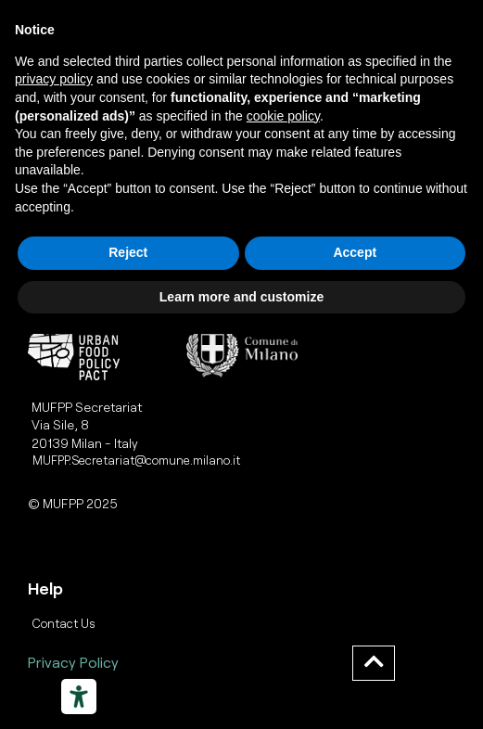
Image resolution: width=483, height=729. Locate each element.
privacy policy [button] (54, 78)
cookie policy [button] (283, 116)
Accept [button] (354, 252)
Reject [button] (127, 252)
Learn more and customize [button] (241, 296)
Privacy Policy (73, 662)
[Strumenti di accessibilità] (78, 696)
